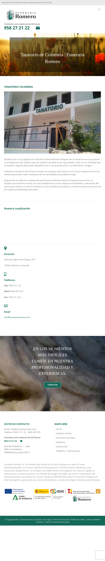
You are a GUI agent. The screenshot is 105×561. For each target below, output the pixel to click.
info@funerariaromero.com (17, 317)
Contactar (61, 446)
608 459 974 (34, 432)
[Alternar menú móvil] (99, 9)
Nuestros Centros (65, 438)
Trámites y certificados (68, 451)
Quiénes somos (64, 433)
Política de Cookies (78, 519)
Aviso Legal (47, 519)
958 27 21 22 (19, 432)
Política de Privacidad (61, 519)
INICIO (59, 429)
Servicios (60, 442)
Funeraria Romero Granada (30, 519)
